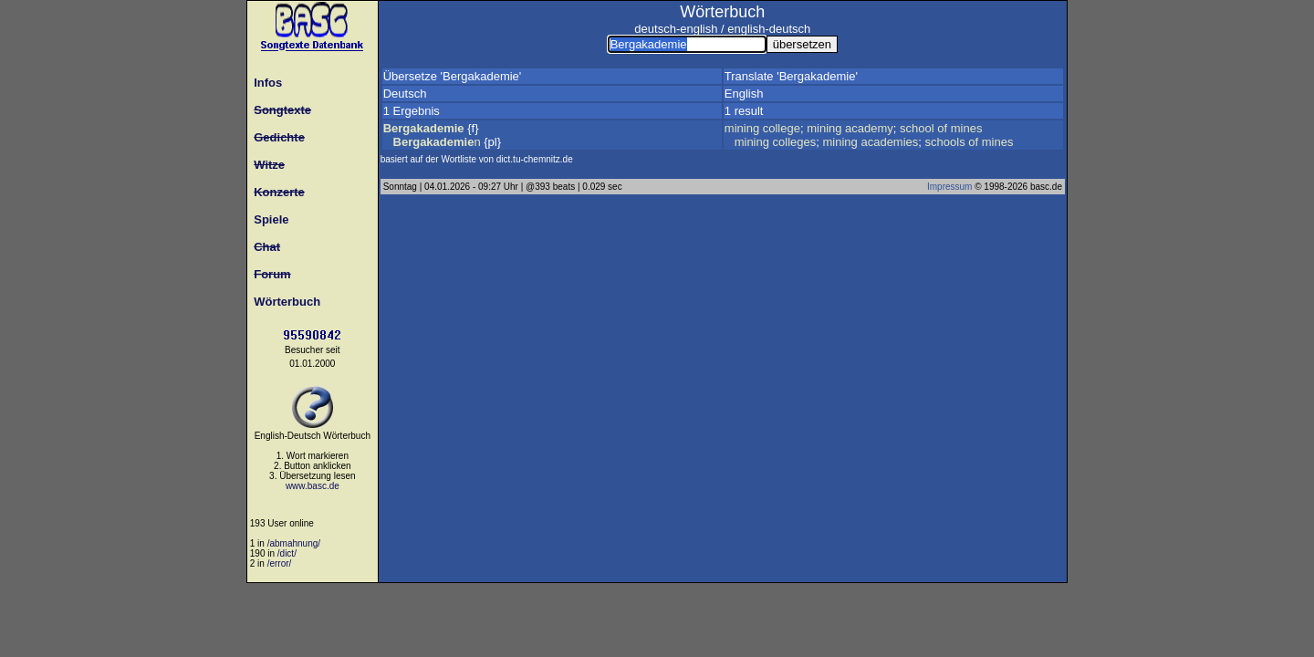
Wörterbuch (283, 301)
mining (742, 128)
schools (945, 142)
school (917, 128)
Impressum (949, 187)
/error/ (279, 563)
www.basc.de (312, 486)
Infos (264, 82)
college (781, 128)
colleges (795, 142)
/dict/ (287, 553)
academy (869, 128)
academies (889, 142)
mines (967, 128)
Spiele (268, 219)
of (942, 128)
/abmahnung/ (293, 543)
